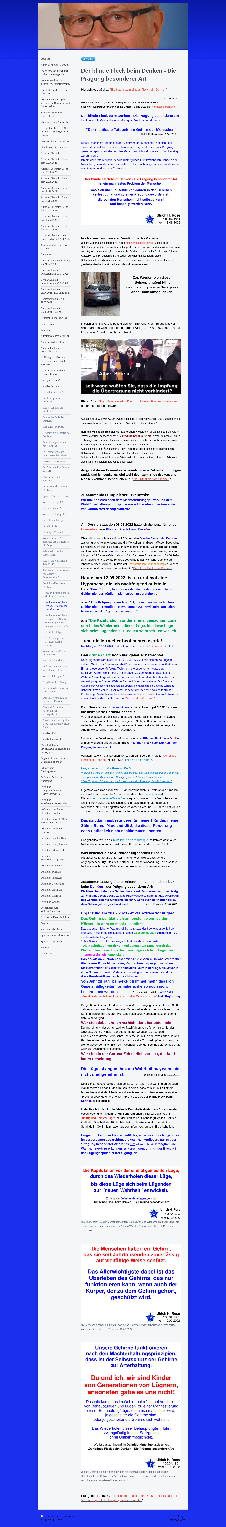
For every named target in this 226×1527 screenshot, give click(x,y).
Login (181, 1516)
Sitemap (68, 1516)
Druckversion (51, 1516)
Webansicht (177, 1520)
